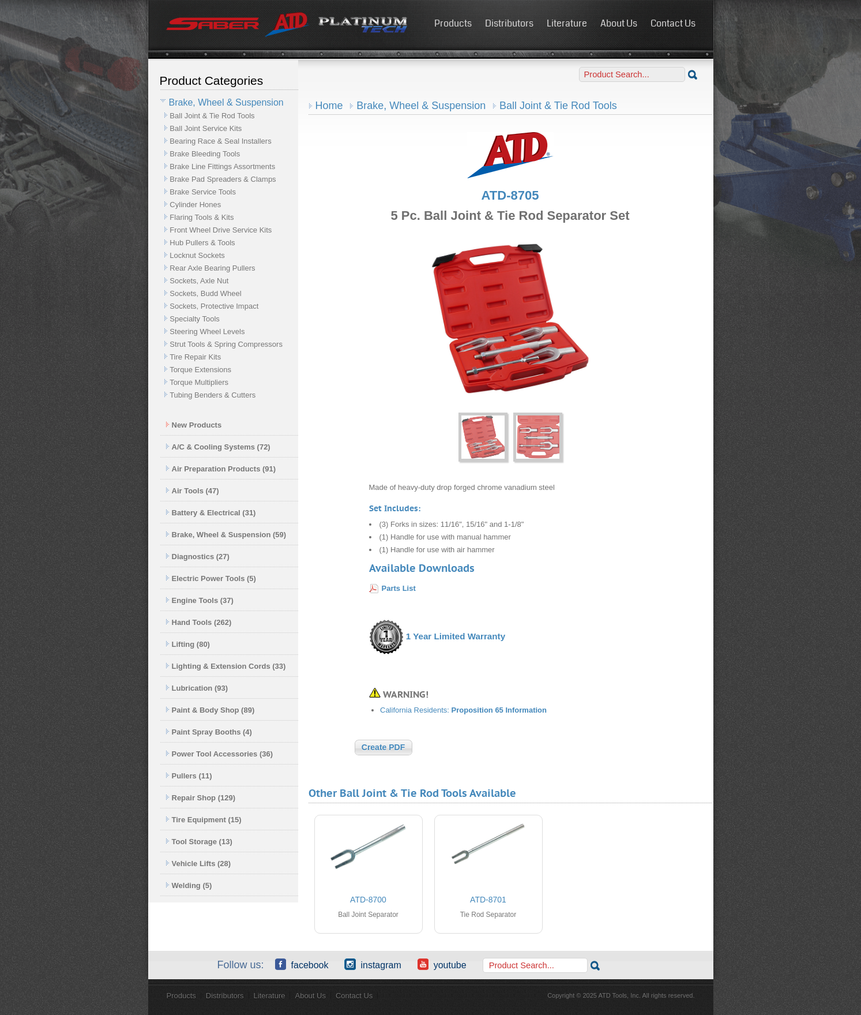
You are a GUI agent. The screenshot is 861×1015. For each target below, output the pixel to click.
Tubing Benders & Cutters (212, 395)
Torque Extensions (200, 369)
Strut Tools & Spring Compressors (226, 344)
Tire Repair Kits (195, 357)
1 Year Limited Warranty (455, 636)
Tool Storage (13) (199, 841)
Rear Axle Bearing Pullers (212, 268)
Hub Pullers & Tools (202, 242)
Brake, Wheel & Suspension (421, 105)
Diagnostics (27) (198, 556)
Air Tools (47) (192, 490)
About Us (618, 23)
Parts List (399, 588)
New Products (194, 425)
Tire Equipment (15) (204, 819)
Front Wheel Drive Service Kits (221, 230)
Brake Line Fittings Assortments (222, 166)
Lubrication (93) (197, 688)
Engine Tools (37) (200, 600)
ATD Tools (287, 25)
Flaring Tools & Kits (202, 217)
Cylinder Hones (195, 204)
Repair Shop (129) (201, 797)
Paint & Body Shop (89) (210, 710)
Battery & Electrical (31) (211, 512)
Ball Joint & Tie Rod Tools (212, 115)
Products (453, 23)
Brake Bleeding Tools (205, 153)
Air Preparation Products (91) (221, 469)
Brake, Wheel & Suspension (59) (226, 534)
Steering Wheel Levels (207, 331)
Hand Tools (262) (199, 622)
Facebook (302, 964)
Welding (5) (189, 885)
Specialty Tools (194, 318)
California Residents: (463, 710)
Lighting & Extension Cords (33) (226, 666)
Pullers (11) (189, 775)
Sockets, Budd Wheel (205, 293)
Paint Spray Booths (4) (209, 732)
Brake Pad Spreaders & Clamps (223, 179)
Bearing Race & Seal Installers (220, 141)
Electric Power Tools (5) (211, 578)
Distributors (509, 23)
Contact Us (673, 23)
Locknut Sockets (197, 255)
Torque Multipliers (199, 382)
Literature (567, 23)
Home (329, 105)
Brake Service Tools (203, 192)
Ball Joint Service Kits (206, 128)
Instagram (372, 964)
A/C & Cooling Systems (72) (218, 447)
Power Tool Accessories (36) (219, 754)
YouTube (442, 964)
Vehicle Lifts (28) (198, 863)
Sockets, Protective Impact (214, 306)
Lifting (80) (188, 644)
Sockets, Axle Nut (199, 280)
